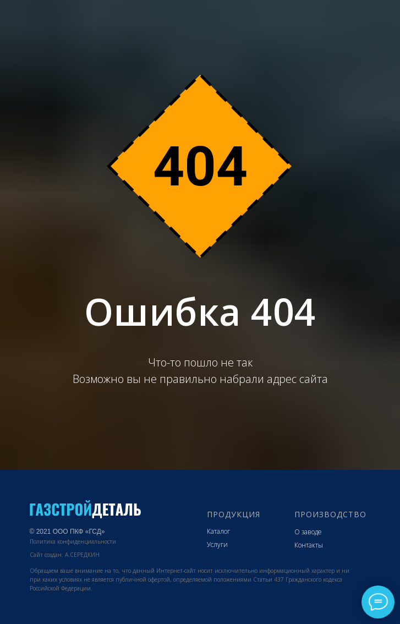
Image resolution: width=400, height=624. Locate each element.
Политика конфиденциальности (73, 541)
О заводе (308, 532)
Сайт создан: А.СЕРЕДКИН (65, 555)
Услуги (217, 544)
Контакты (308, 545)
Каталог (218, 531)
